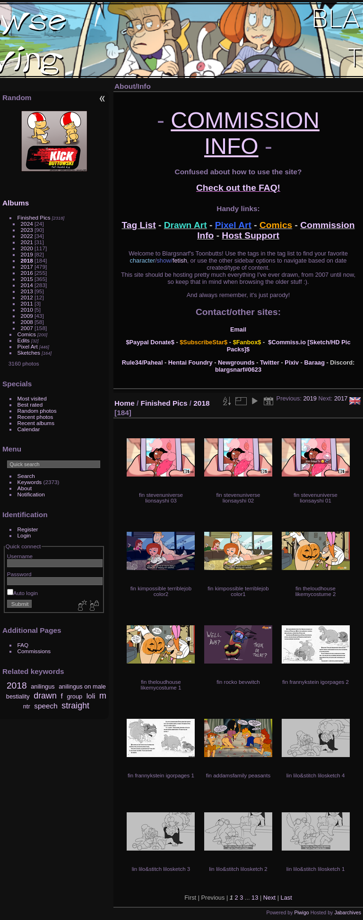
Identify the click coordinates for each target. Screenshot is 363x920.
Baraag (314, 362)
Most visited (32, 398)
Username (20, 556)
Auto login (22, 593)
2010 (27, 310)
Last (286, 897)
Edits (23, 340)
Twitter (269, 362)
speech (46, 706)
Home (124, 403)
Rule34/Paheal (142, 362)
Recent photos (35, 417)
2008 (27, 322)
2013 (27, 291)
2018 (27, 260)
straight (75, 705)
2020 (27, 248)
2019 (27, 254)
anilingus (43, 686)
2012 (27, 297)
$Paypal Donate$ (150, 342)
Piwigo (301, 912)
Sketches (28, 352)
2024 (27, 224)
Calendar (28, 429)
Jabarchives (347, 912)
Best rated (30, 404)
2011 (27, 303)
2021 (27, 242)
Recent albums (35, 423)
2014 (27, 285)
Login (24, 535)
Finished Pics (34, 217)
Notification (31, 494)
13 (254, 897)
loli (90, 696)
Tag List (139, 225)
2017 (27, 267)
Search (26, 476)
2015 (27, 279)
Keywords (29, 482)
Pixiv (292, 362)
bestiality (18, 696)
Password (19, 574)
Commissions (34, 651)
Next (269, 897)
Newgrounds (236, 362)
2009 (27, 316)
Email (238, 329)
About (24, 488)
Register (27, 529)
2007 (27, 328)
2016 (27, 273)
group (74, 696)
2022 (27, 236)
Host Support (250, 235)
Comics (26, 334)
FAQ (23, 645)
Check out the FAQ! (238, 188)
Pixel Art (27, 346)
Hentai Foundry (190, 362)
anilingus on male (82, 686)
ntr (26, 706)
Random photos (37, 411)
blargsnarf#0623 (238, 369)
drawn (45, 695)
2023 (27, 230)
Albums (15, 203)
